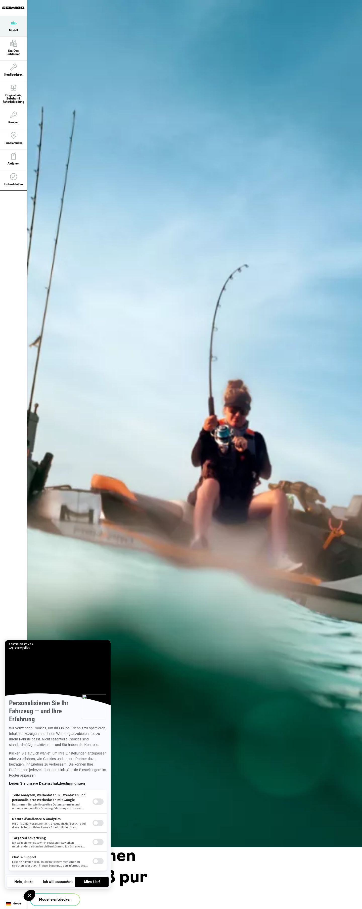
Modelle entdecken (55, 900)
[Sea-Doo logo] (13, 8)
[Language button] (13, 904)
